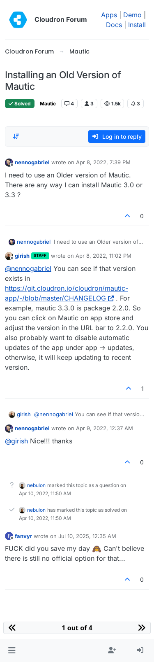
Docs (114, 25)
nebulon (36, 485)
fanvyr (23, 536)
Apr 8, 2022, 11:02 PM (103, 255)
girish (22, 255)
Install (137, 25)
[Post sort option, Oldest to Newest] (16, 136)
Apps (109, 15)
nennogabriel (32, 162)
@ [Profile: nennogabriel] (28, 268)
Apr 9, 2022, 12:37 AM (104, 428)
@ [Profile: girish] (16, 441)
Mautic (48, 103)
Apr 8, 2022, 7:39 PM (103, 162)
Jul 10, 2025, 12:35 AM (87, 536)
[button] (11, 650)
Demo (132, 15)
